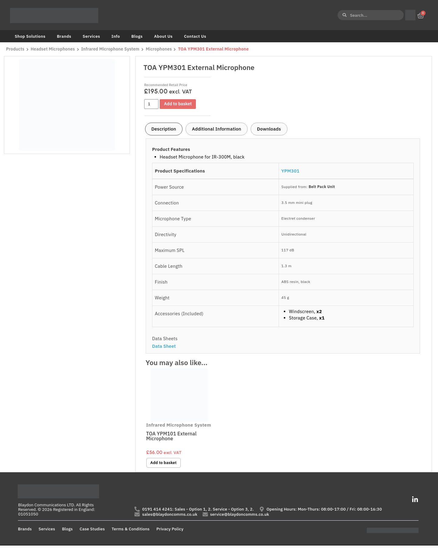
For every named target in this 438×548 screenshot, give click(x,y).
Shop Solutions (30, 36)
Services (91, 36)
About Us (163, 36)
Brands (64, 36)
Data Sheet (164, 346)
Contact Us (195, 36)
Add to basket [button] (165, 463)
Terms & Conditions (131, 531)
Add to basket (179, 104)
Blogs (137, 36)
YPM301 (290, 171)
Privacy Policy (169, 531)
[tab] (163, 129)
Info (115, 36)
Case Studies (92, 531)
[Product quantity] (151, 104)
